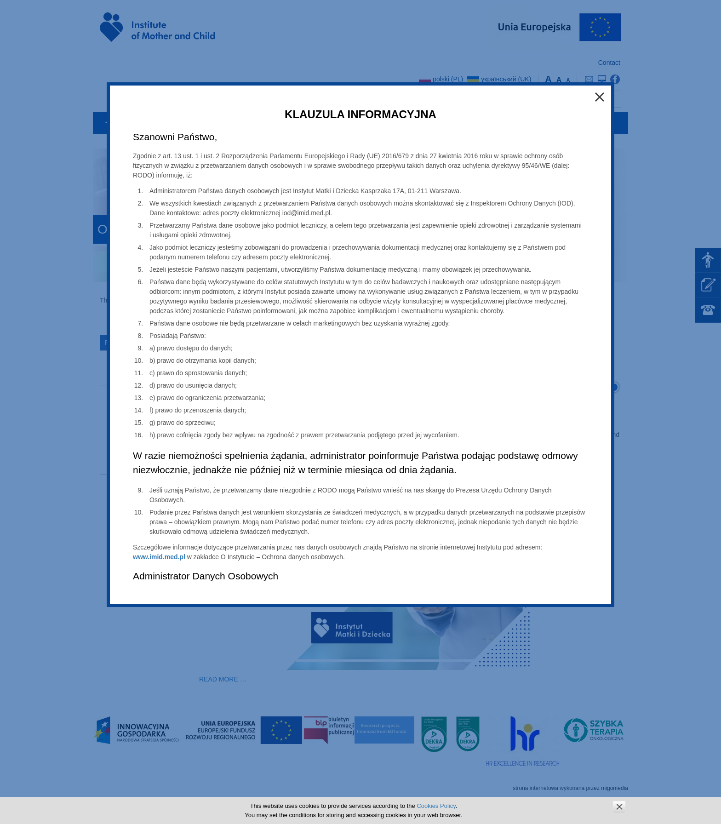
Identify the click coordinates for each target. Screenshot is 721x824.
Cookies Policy (436, 805)
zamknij (619, 806)
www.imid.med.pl (159, 557)
